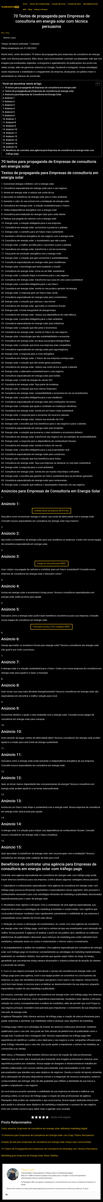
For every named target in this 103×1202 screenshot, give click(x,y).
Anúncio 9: (11, 126)
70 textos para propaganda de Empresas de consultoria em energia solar (40, 87)
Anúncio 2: (10, 101)
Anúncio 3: (10, 105)
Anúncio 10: (11, 129)
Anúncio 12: (11, 136)
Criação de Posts (58, 4)
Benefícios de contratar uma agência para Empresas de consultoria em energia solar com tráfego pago (50, 152)
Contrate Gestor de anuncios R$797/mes (51, 511)
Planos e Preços (40, 9)
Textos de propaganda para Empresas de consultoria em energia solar (39, 91)
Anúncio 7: (11, 119)
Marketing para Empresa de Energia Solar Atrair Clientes (29, 1155)
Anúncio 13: (11, 140)
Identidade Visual (90, 4)
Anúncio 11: (11, 133)
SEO (24, 9)
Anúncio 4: (10, 108)
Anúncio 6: (10, 115)
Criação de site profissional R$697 (51, 563)
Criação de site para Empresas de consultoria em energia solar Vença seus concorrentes (46, 1142)
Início (25, 4)
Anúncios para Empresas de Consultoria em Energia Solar (33, 94)
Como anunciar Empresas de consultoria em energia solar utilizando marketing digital (44, 1128)
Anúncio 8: (11, 122)
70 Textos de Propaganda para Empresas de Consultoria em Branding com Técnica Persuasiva (49, 1148)
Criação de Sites (74, 4)
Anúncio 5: (10, 112)
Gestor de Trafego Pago (40, 4)
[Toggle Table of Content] (96, 83)
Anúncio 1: (10, 98)
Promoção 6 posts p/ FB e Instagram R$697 (51, 627)
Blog (30, 9)
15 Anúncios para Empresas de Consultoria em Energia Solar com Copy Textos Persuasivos (47, 1135)
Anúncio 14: (11, 143)
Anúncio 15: (11, 147)
